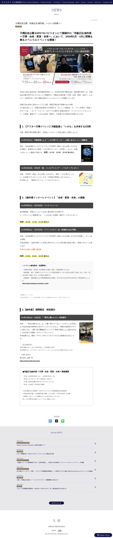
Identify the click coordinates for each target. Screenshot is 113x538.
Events (83, 2)
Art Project (56, 2)
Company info (107, 2)
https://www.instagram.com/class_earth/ (35, 283)
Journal (90, 2)
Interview (98, 2)
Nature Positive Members (30, 2)
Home (19, 2)
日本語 (59, 530)
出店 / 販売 (18, 26)
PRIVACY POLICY (60, 526)
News (77, 2)
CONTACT (51, 526)
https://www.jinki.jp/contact (30, 361)
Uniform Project (46, 2)
